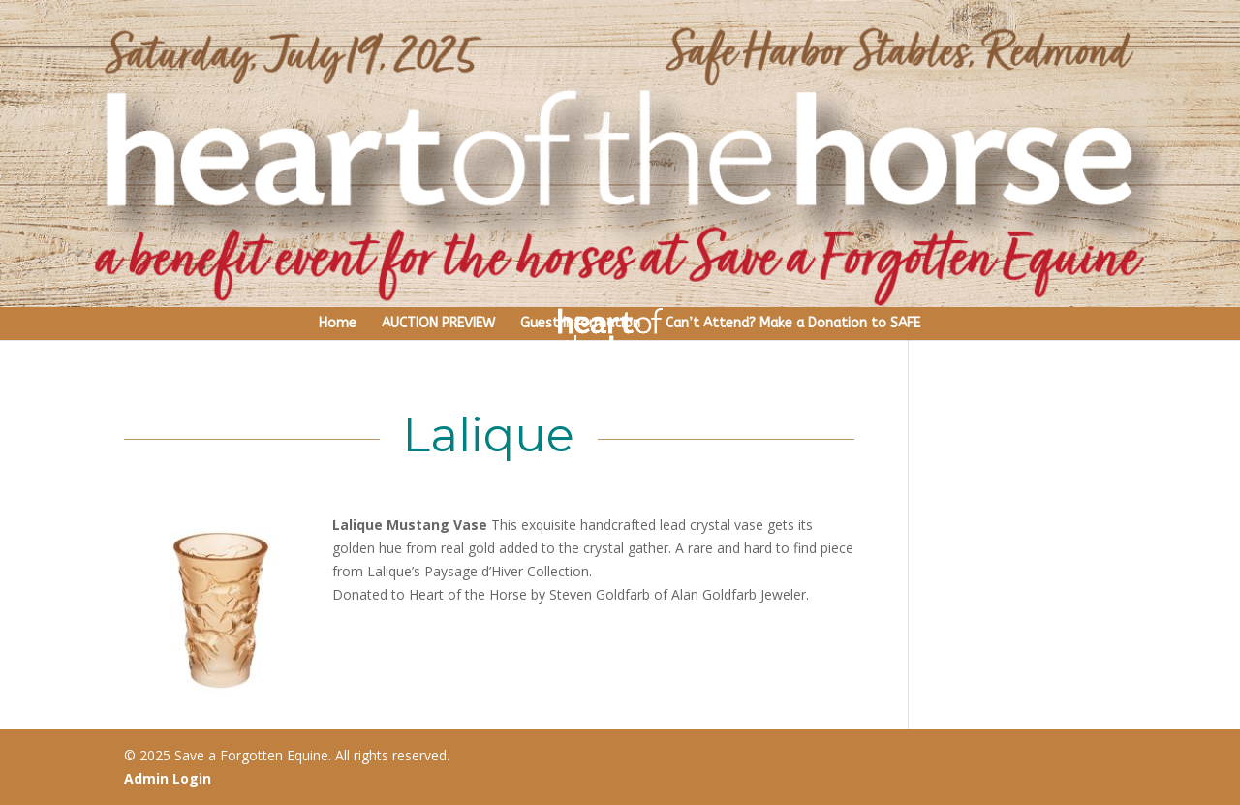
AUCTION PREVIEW (438, 323)
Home (337, 323)
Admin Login (167, 778)
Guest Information (580, 323)
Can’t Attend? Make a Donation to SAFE (793, 323)
